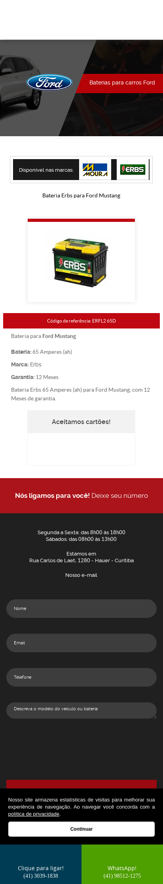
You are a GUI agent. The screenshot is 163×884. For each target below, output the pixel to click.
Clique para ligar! (41, 871)
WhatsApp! (122, 871)
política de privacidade (33, 814)
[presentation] (81, 764)
